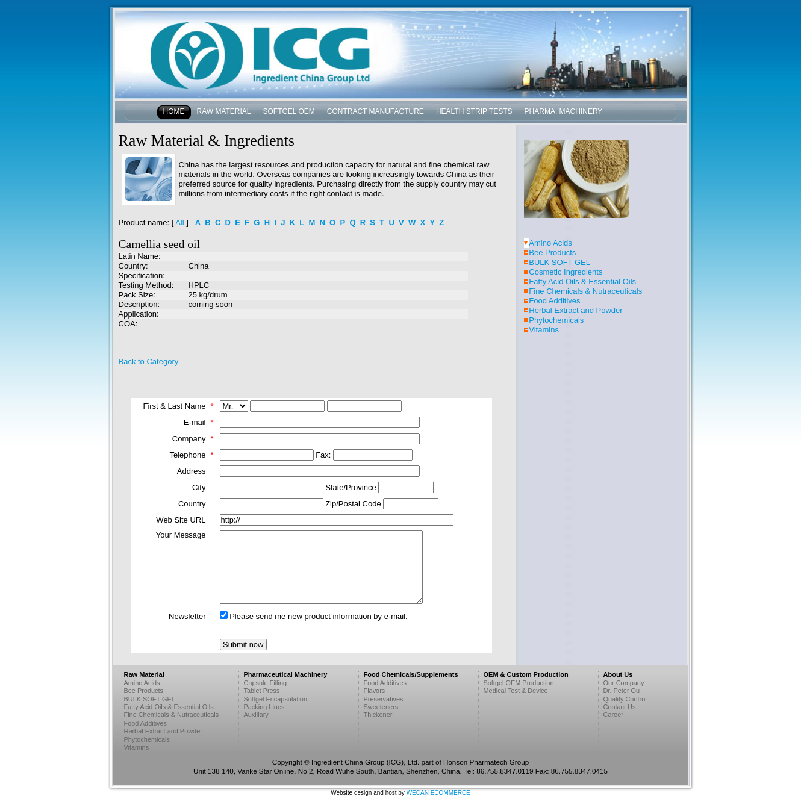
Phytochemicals (556, 320)
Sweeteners (381, 706)
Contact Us (619, 706)
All (179, 222)
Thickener (378, 714)
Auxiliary (256, 714)
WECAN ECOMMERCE (438, 792)
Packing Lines (264, 706)
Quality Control (625, 699)
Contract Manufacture (375, 111)
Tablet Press (262, 690)
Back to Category (149, 361)
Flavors (374, 690)
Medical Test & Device (516, 690)
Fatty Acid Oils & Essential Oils (582, 281)
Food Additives (554, 300)
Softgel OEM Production (519, 682)
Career (613, 714)
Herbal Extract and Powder (575, 310)
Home (174, 111)
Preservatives (384, 699)
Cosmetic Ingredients (565, 271)
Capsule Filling (265, 682)
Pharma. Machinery (564, 111)
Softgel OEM (289, 111)
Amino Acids (550, 242)
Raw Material (224, 111)
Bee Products (552, 252)
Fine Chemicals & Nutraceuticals (585, 291)
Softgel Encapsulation (276, 699)
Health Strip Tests (474, 111)
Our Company (623, 682)
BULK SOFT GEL (559, 262)
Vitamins (544, 329)
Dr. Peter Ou (621, 690)
